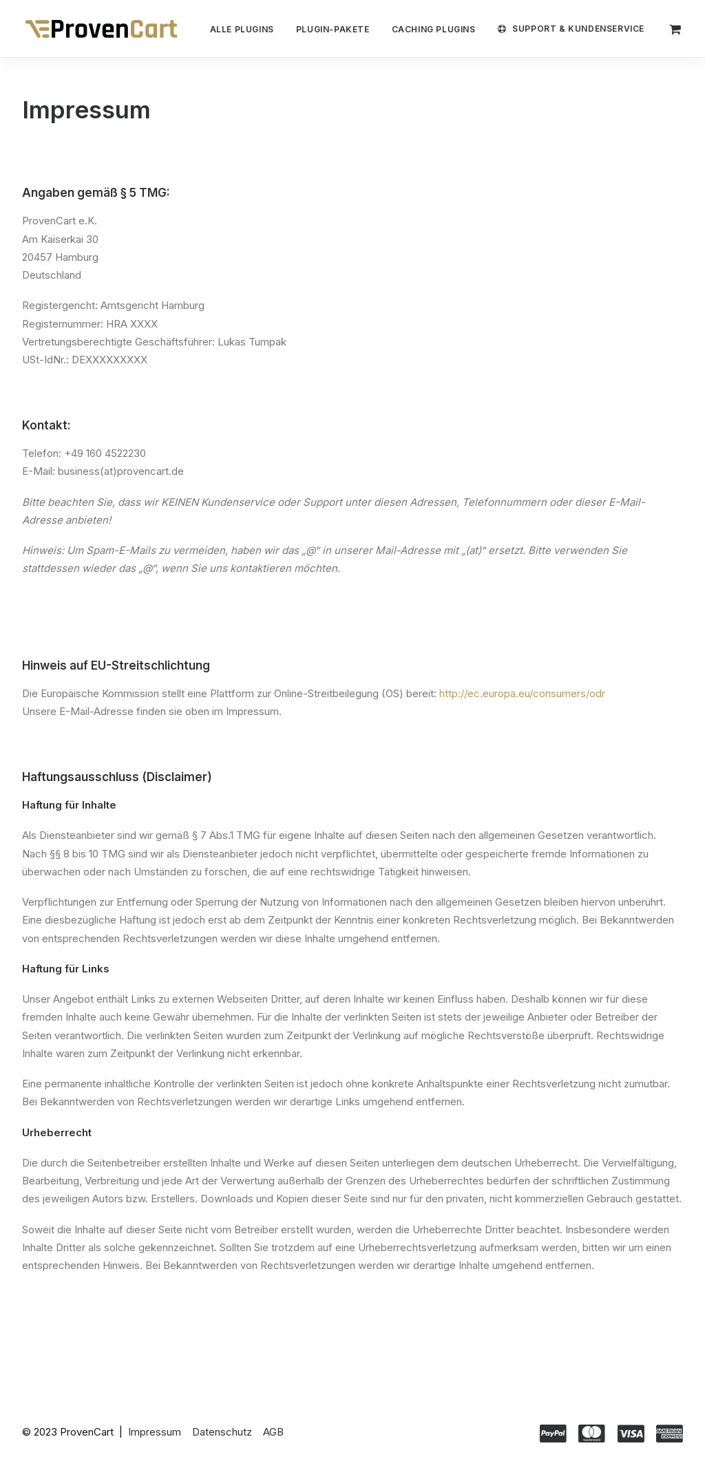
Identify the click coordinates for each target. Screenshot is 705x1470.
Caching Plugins (434, 29)
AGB (273, 1431)
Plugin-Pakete (333, 29)
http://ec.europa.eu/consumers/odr (522, 693)
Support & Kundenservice (578, 28)
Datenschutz (222, 1431)
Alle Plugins (242, 29)
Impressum (154, 1431)
